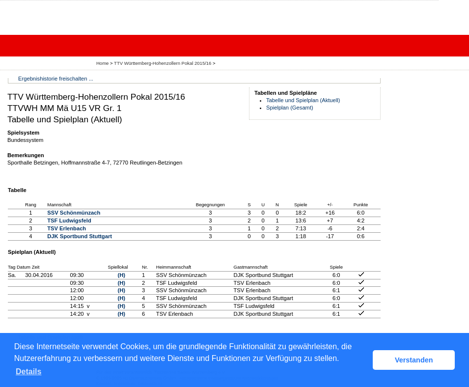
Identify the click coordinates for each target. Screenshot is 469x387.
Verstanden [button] (414, 360)
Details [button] (28, 371)
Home (102, 63)
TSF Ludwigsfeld (69, 220)
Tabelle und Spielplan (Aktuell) (303, 100)
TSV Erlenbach (66, 228)
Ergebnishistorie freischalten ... (55, 79)
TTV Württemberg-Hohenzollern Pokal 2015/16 (163, 63)
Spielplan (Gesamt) (289, 108)
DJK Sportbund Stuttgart (79, 236)
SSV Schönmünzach (73, 213)
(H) (121, 275)
